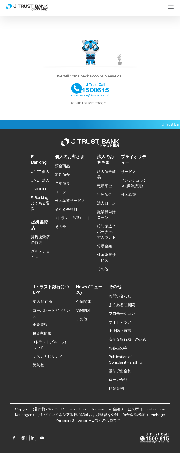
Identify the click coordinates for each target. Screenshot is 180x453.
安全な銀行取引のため (127, 339)
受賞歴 (38, 364)
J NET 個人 (40, 171)
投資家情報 (42, 333)
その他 (60, 226)
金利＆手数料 (66, 209)
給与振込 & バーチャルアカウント (106, 232)
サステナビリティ (48, 356)
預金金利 (116, 388)
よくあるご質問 (122, 304)
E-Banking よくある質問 (40, 203)
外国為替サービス (70, 200)
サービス (128, 171)
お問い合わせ (120, 296)
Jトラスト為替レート (73, 218)
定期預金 (62, 174)
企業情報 (40, 324)
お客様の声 (118, 348)
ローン (60, 192)
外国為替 (128, 194)
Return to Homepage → (90, 102)
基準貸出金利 (120, 371)
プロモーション (122, 313)
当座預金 (62, 183)
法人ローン (106, 203)
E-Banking (39, 159)
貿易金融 (104, 246)
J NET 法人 (40, 180)
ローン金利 (118, 379)
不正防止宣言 (120, 330)
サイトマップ (120, 322)
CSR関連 (83, 310)
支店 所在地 (42, 301)
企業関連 (83, 301)
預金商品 (62, 166)
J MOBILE (39, 188)
